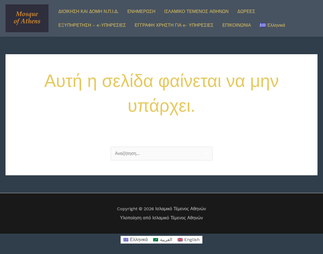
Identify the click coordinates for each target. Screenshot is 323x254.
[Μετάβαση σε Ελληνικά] (136, 240)
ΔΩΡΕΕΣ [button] (246, 11)
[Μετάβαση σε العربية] (162, 240)
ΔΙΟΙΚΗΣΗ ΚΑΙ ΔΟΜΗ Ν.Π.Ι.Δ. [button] (88, 11)
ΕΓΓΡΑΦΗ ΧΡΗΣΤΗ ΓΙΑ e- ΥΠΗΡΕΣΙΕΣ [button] (174, 25)
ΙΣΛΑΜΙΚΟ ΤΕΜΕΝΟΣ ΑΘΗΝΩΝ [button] (196, 11)
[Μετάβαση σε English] (188, 240)
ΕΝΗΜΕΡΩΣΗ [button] (141, 11)
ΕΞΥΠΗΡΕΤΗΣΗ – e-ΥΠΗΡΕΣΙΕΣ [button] (92, 25)
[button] (272, 25)
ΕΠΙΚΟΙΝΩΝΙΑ (236, 25)
